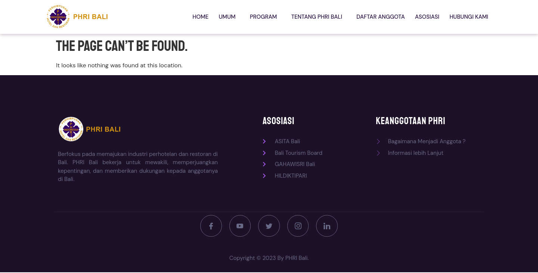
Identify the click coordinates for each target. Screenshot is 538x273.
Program (271, 17)
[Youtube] (239, 226)
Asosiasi (430, 17)
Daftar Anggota (385, 17)
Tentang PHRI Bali (323, 17)
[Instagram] (299, 226)
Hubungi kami (469, 17)
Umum (238, 17)
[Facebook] (209, 226)
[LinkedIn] (329, 226)
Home (213, 17)
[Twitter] (269, 226)
